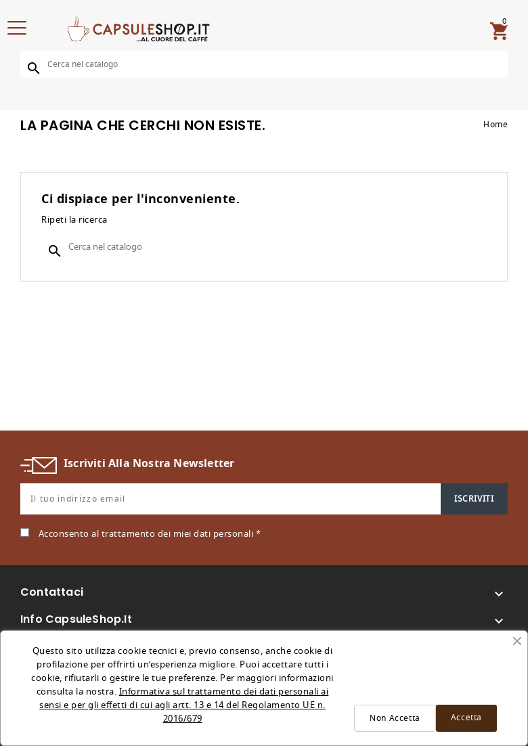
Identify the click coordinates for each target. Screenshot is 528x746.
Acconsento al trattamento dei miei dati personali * (150, 533)
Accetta (466, 717)
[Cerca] (264, 64)
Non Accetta (395, 718)
